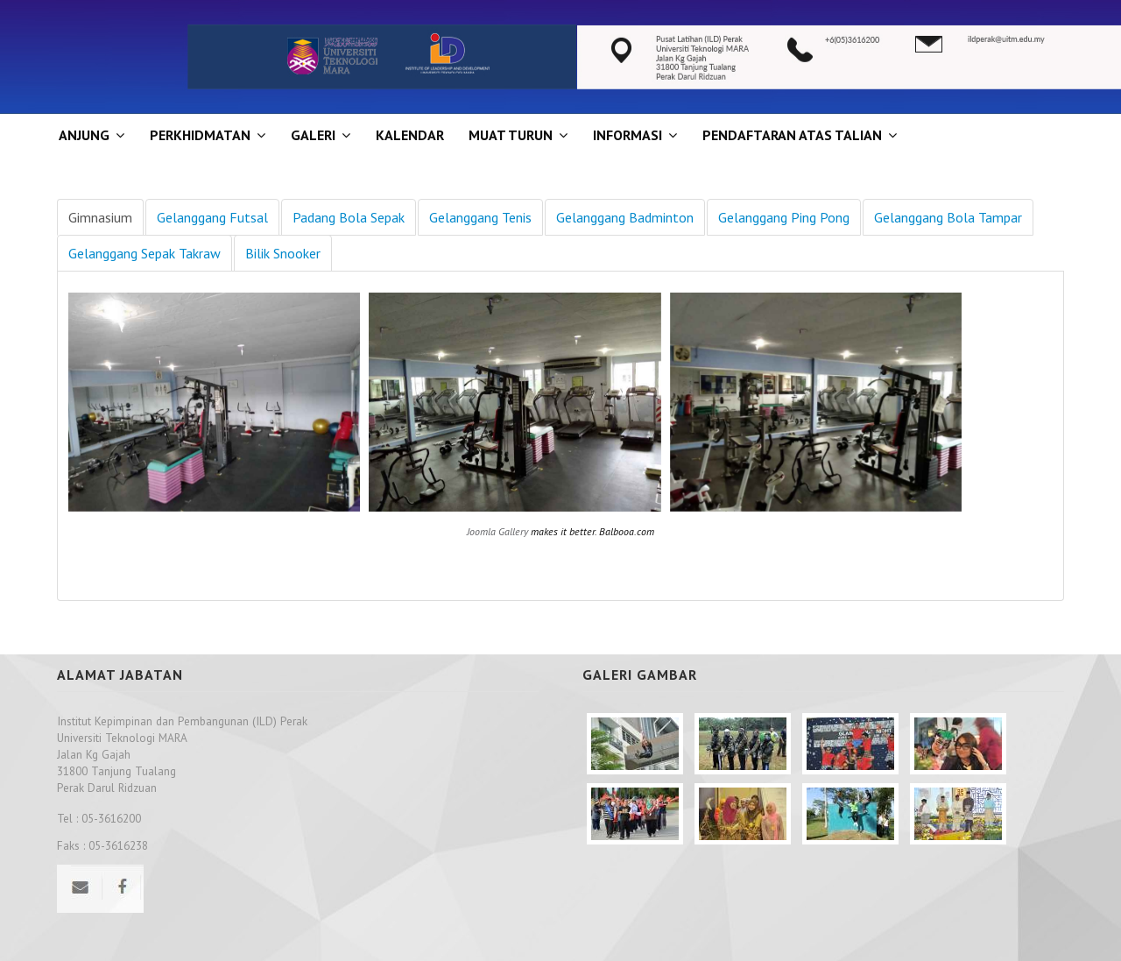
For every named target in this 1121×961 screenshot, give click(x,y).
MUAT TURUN (511, 135)
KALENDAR (410, 135)
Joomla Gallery (497, 531)
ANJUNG (84, 135)
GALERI (313, 135)
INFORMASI (627, 135)
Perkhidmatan (200, 135)
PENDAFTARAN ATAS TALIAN (792, 135)
